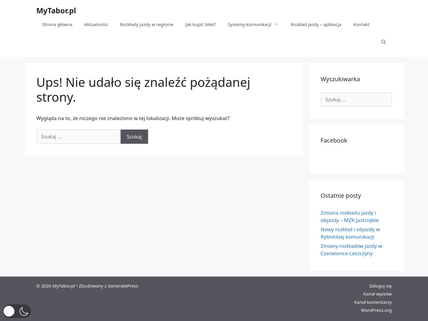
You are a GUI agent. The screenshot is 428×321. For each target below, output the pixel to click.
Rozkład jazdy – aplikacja (316, 24)
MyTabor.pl (56, 10)
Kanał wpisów (377, 294)
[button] (17, 311)
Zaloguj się (380, 286)
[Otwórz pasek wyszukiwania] (384, 42)
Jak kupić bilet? (200, 24)
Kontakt (361, 24)
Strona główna (57, 24)
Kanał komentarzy (373, 302)
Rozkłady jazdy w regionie (146, 24)
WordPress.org (376, 310)
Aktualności (96, 24)
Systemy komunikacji (256, 24)
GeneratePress (123, 286)
